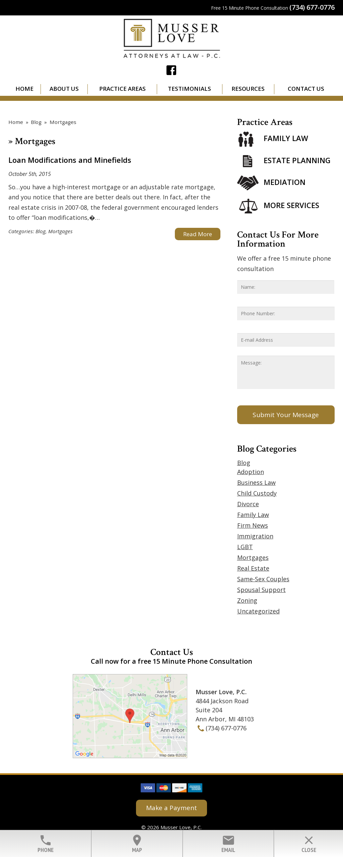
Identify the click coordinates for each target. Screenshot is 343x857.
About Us (64, 88)
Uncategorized (258, 611)
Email (228, 844)
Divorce (248, 504)
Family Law (286, 138)
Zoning (247, 600)
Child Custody (257, 493)
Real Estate (253, 568)
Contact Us (306, 88)
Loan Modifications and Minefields (69, 160)
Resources (248, 88)
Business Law (256, 482)
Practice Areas (122, 88)
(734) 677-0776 (312, 7)
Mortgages (60, 231)
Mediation (284, 182)
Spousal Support (261, 590)
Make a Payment (171, 807)
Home (24, 88)
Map (136, 844)
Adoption (250, 472)
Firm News (252, 525)
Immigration (255, 536)
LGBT (245, 547)
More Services (291, 205)
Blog (41, 231)
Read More (197, 234)
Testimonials (189, 88)
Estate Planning (297, 160)
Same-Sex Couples (263, 579)
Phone (45, 844)
